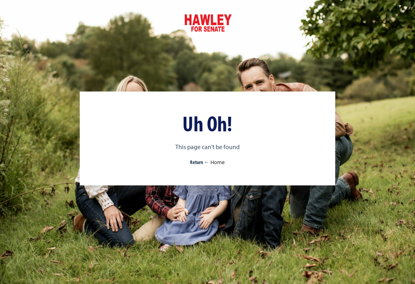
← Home (214, 162)
